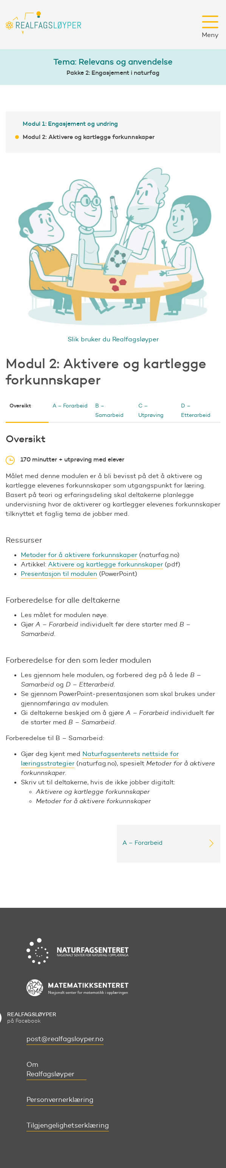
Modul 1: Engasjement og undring (70, 123)
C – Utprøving (151, 410)
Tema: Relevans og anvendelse (113, 62)
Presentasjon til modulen (59, 573)
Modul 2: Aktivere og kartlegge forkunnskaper (89, 136)
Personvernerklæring (59, 1099)
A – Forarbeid (70, 406)
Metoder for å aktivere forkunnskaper (79, 555)
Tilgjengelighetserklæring (67, 1125)
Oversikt (20, 405)
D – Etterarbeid (196, 410)
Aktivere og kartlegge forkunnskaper (105, 564)
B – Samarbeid (109, 410)
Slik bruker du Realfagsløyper (113, 339)
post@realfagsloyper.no (65, 1039)
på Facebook (31, 1017)
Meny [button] (210, 27)
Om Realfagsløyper (50, 1069)
